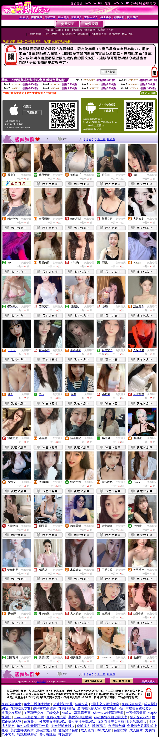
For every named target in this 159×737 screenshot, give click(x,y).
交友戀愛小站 (113, 708)
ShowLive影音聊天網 (108, 713)
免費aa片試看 (56, 717)
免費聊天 (26, 174)
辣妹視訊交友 (20, 708)
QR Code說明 (148, 93)
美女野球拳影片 (62, 726)
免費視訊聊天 (131, 704)
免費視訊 (41, 681)
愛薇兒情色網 (68, 730)
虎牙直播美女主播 (110, 721)
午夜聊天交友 (34, 713)
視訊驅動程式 (27, 734)
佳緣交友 (81, 704)
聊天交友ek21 (140, 717)
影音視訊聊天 (136, 721)
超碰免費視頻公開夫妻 (110, 717)
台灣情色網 (116, 726)
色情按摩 (120, 730)
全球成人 (83, 726)
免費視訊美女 (11, 704)
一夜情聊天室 (136, 713)
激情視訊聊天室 (89, 708)
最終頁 (111, 139)
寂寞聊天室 (82, 713)
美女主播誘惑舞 (22, 730)
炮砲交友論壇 (46, 730)
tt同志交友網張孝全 (105, 704)
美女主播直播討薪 (37, 704)
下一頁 (101, 139)
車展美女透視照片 (138, 708)
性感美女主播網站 (52, 721)
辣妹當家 (65, 734)
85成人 (67, 713)
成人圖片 (136, 730)
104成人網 (103, 730)
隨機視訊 (99, 726)
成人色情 (87, 730)
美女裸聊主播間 (80, 717)
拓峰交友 (52, 713)
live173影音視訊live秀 (33, 726)
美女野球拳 (47, 734)
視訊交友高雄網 (44, 708)
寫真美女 (30, 721)
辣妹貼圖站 (66, 708)
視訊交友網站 (11, 713)
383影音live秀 (63, 704)
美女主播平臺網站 (81, 721)
